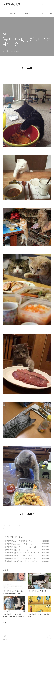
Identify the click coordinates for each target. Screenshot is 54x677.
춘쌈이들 (13, 13)
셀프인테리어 (28, 13)
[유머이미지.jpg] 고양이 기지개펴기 (17, 576)
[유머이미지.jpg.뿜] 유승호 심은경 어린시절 (20, 593)
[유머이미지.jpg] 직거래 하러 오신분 (17, 573)
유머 (7, 569)
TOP (49, 669)
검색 (44, 4)
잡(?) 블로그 (11, 4)
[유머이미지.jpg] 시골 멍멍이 (15, 582)
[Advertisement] (27, 537)
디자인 (41, 13)
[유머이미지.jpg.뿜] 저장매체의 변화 (17, 588)
